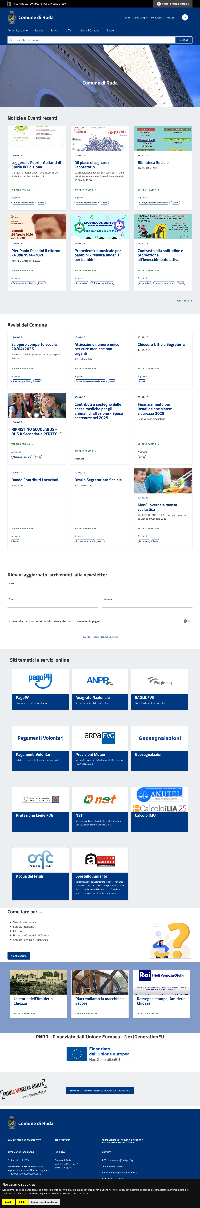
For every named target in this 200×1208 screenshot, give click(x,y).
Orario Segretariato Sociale (98, 480)
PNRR (127, 17)
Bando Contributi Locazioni (34, 480)
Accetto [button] (8, 1202)
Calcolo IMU (145, 815)
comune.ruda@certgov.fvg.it (121, 1160)
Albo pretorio (62, 1140)
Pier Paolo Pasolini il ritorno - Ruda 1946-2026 (35, 252)
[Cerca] (185, 17)
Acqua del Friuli (29, 876)
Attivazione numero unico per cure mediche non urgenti (97, 348)
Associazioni (81, 283)
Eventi (41, 202)
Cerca (184, 40)
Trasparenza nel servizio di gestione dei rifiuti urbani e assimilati (122, 1141)
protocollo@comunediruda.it (122, 1172)
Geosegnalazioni (149, 754)
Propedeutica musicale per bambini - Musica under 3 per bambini (98, 255)
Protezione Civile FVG (34, 815)
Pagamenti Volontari (34, 754)
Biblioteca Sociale (153, 162)
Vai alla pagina (22, 190)
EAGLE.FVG (145, 697)
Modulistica (157, 17)
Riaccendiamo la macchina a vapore (100, 1000)
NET (79, 815)
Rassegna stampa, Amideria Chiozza (161, 1000)
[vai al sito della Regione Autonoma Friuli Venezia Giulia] (38, 3)
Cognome (108, 598)
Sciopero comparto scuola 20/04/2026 (34, 346)
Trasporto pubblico (21, 381)
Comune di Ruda (35, 1123)
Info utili (170, 17)
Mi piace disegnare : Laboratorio (92, 164)
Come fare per (140, 17)
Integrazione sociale (164, 283)
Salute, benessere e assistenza (153, 202)
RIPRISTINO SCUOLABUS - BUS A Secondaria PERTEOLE (36, 431)
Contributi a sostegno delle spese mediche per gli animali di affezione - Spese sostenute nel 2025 (99, 411)
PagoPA (23, 697)
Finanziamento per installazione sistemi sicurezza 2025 (156, 408)
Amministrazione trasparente (24, 1140)
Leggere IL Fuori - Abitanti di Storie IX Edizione (36, 164)
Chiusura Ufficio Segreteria (161, 344)
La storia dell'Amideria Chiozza (33, 1000)
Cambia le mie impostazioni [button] (44, 1202)
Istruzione (144, 541)
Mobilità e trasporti (22, 456)
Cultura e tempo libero (23, 202)
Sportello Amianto (91, 876)
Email (11, 583)
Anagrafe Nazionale (92, 697)
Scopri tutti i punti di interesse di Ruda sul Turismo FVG (100, 1090)
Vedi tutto (184, 300)
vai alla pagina (19, 956)
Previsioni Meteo (90, 754)
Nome (12, 598)
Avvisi (37, 381)
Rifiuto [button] (21, 1202)
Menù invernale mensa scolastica (157, 507)
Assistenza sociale (84, 541)
